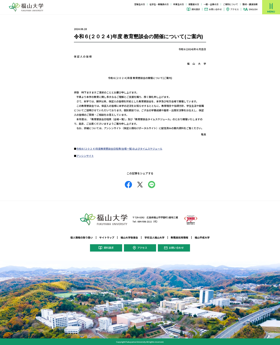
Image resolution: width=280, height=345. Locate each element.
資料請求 (195, 9)
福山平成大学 (202, 237)
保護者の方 (193, 4)
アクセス (234, 9)
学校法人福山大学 (154, 237)
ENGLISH (253, 9)
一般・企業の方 (211, 4)
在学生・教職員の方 (159, 4)
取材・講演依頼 (250, 4)
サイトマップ (106, 237)
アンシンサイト (85, 156)
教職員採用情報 (179, 237)
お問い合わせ (215, 9)
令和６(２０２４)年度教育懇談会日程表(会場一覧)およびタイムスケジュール (119, 148)
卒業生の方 (178, 4)
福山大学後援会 (129, 237)
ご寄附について (230, 4)
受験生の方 (139, 4)
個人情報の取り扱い (81, 237)
